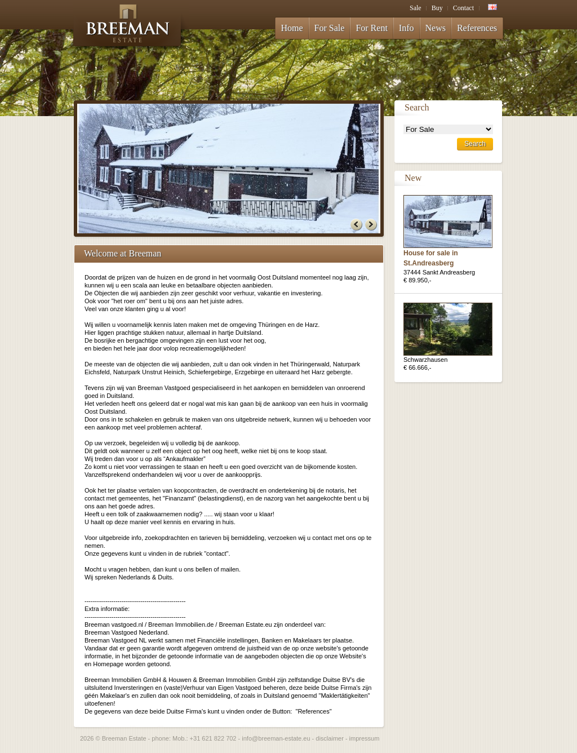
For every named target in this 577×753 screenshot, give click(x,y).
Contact (463, 8)
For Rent (371, 28)
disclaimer (330, 738)
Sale (415, 8)
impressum (364, 738)
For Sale (329, 28)
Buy (437, 8)
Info (406, 28)
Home (292, 28)
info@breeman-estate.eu (276, 738)
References (477, 28)
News (435, 28)
